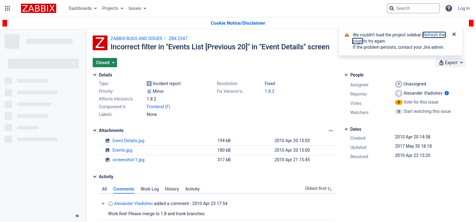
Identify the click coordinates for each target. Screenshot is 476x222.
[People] (346, 75)
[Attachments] (95, 130)
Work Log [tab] (150, 189)
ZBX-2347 (178, 38)
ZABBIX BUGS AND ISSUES (136, 38)
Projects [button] (110, 8)
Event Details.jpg (128, 140)
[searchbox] (413, 8)
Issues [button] (134, 8)
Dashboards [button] (80, 8)
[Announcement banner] (238, 23)
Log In (464, 8)
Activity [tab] (192, 189)
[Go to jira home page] (38, 8)
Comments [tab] (123, 189)
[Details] (95, 75)
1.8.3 (269, 91)
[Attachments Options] (331, 130)
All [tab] (104, 189)
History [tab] (172, 189)
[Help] (449, 8)
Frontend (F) (158, 106)
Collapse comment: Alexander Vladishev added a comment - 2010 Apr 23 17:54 (103, 203)
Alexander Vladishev (130, 203)
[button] (7, 8)
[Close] (454, 35)
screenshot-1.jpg (128, 159)
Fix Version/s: (230, 91)
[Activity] (95, 177)
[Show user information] (446, 93)
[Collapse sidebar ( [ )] (77, 215)
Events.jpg (122, 150)
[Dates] (346, 129)
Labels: (105, 114)
